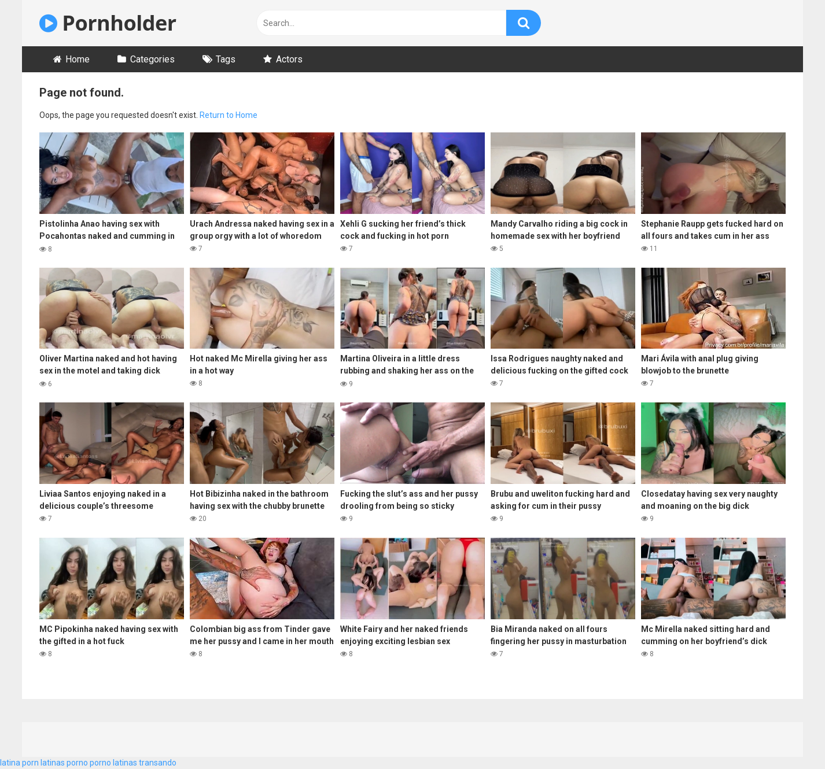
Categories (152, 59)
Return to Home (228, 115)
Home (77, 59)
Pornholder (107, 23)
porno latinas (113, 762)
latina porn (19, 762)
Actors (289, 59)
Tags (225, 59)
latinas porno (64, 762)
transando (157, 762)
